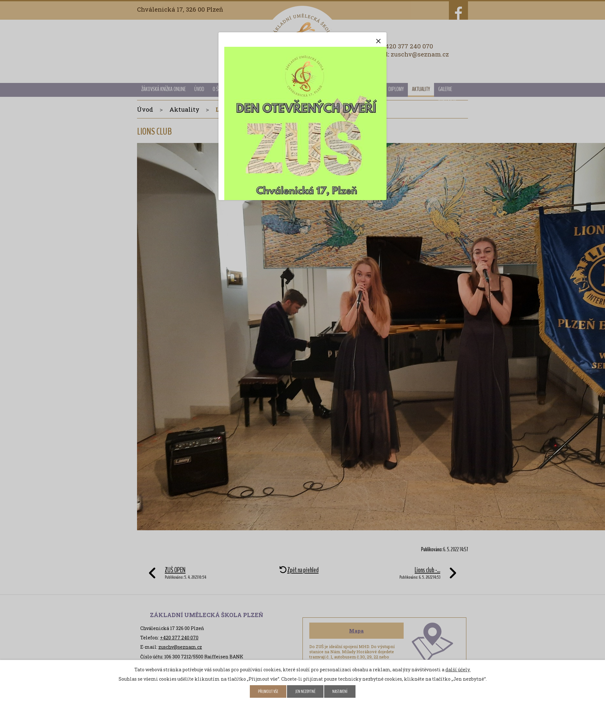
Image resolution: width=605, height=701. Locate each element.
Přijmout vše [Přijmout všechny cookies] (268, 691)
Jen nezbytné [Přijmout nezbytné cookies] (305, 691)
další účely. (458, 669)
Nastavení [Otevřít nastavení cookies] (339, 691)
